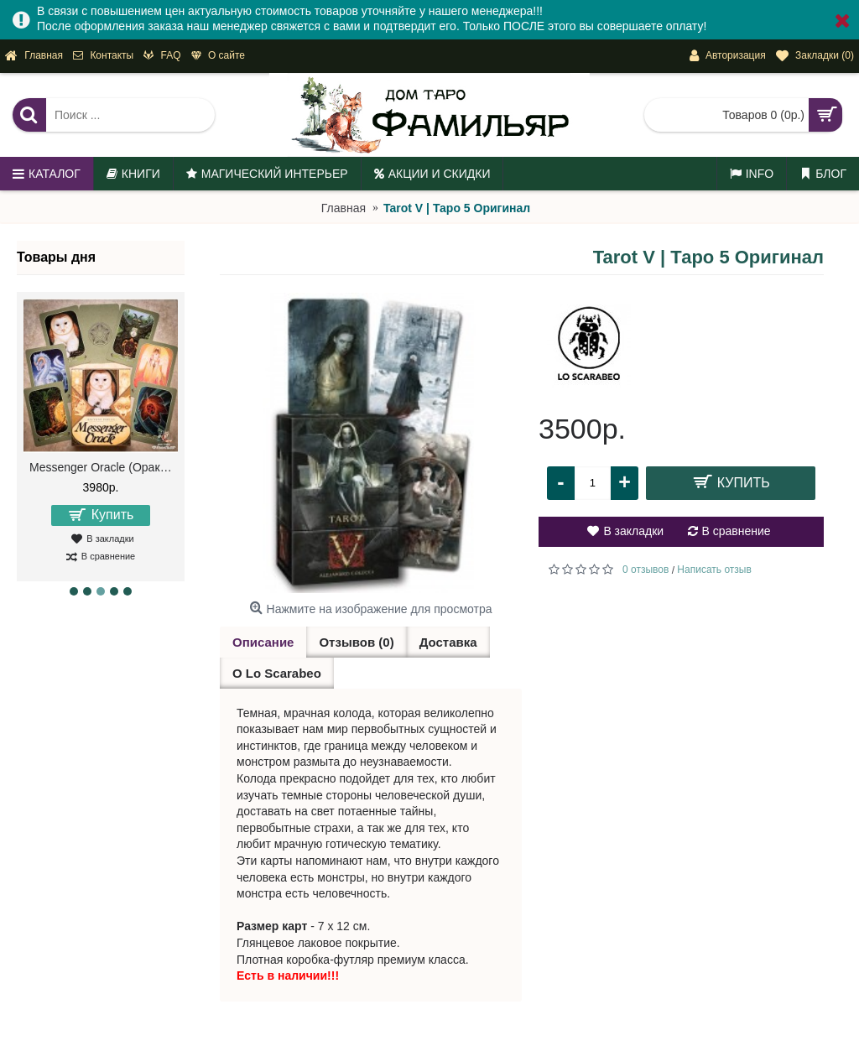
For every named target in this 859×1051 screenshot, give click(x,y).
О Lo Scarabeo (276, 673)
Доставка (448, 642)
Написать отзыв (714, 569)
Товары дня (56, 257)
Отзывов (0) (356, 642)
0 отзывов (645, 569)
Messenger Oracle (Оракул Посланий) (103, 467)
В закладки (633, 531)
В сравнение (736, 531)
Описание (263, 642)
